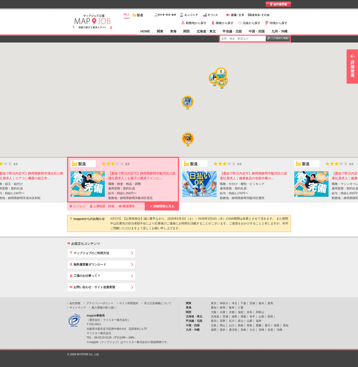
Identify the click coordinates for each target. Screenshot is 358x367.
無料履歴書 (278, 4)
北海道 (215, 316)
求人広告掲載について (157, 303)
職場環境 (126, 206)
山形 (261, 316)
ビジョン (77, 206)
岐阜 (231, 307)
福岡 (213, 329)
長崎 (243, 329)
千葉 (243, 303)
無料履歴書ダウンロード (88, 264)
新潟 (213, 320)
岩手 (252, 316)
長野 (222, 320)
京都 (231, 312)
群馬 (270, 303)
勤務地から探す (196, 23)
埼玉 (234, 303)
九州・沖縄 (279, 31)
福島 (234, 316)
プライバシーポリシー (99, 303)
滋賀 (240, 312)
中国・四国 (257, 31)
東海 (173, 31)
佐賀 (270, 329)
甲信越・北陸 (232, 31)
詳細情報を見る (162, 206)
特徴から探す (278, 23)
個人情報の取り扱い (104, 307)
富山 (240, 320)
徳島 (276, 325)
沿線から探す (252, 23)
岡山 (222, 325)
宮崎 (261, 329)
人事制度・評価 (102, 206)
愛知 (213, 307)
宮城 (225, 316)
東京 (213, 303)
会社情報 (74, 303)
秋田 (270, 316)
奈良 (249, 312)
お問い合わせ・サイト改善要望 (92, 287)
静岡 (222, 307)
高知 (285, 325)
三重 (240, 307)
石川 (231, 320)
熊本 (222, 329)
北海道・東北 (206, 31)
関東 (160, 31)
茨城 (252, 303)
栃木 (261, 303)
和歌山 (260, 312)
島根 (240, 325)
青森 (243, 316)
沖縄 (279, 329)
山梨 (249, 320)
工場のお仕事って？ (85, 275)
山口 (231, 325)
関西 (186, 31)
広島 (213, 325)
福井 (258, 320)
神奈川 (224, 303)
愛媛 (258, 325)
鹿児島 (233, 329)
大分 (252, 329)
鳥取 (249, 325)
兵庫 (222, 312)
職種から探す (225, 23)
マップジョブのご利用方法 (89, 253)
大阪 (213, 312)
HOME (145, 31)
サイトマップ (77, 307)
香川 (267, 325)
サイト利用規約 (128, 303)
